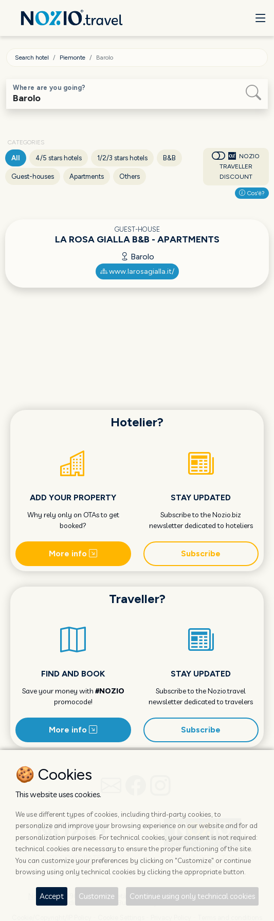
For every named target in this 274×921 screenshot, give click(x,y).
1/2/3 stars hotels (122, 158)
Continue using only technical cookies (192, 896)
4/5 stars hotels (58, 158)
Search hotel (32, 57)
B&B (169, 158)
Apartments (86, 176)
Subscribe (201, 553)
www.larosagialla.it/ (137, 271)
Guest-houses (32, 176)
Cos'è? (252, 193)
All (15, 158)
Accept (52, 896)
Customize (97, 896)
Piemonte (72, 57)
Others (129, 176)
